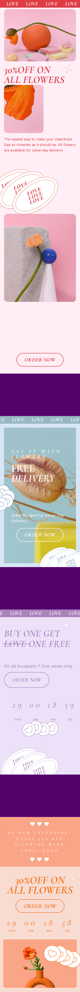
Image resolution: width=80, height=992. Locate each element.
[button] (39, 360)
